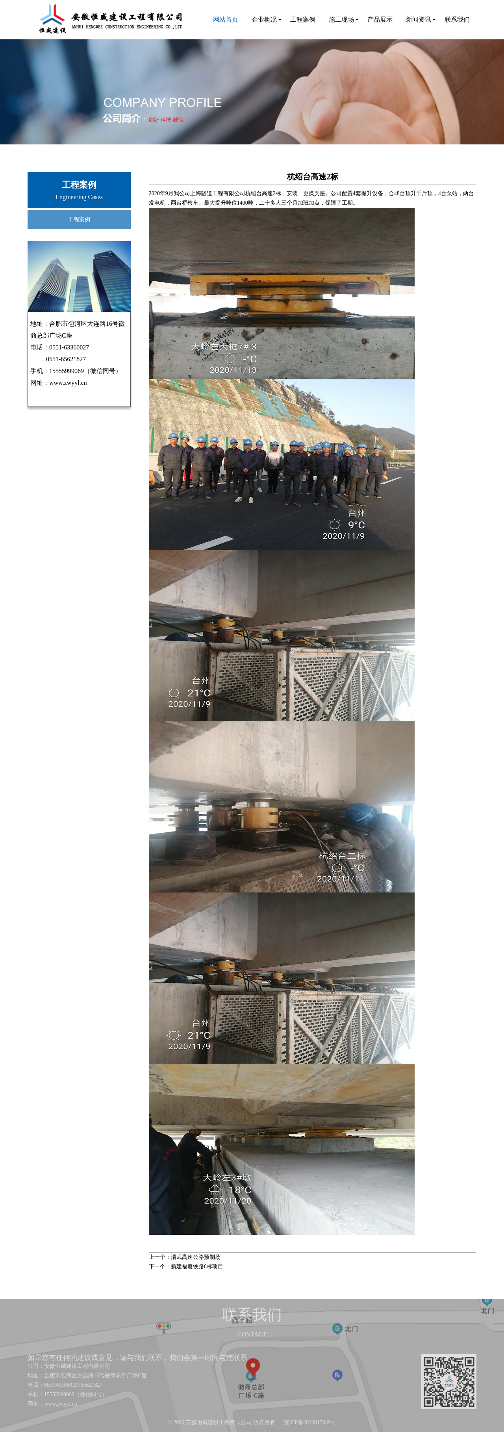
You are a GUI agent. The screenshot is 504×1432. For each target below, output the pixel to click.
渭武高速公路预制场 (195, 1257)
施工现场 (341, 19)
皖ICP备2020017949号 (310, 1422)
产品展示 (380, 19)
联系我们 (457, 19)
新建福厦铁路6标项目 (197, 1266)
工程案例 (302, 19)
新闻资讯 (418, 19)
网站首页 (225, 19)
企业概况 (264, 19)
